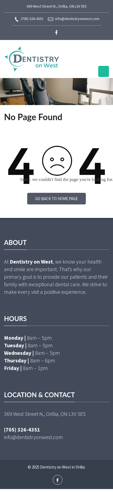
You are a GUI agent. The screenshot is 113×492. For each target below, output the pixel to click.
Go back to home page (56, 198)
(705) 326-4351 (29, 19)
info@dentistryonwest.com (73, 19)
